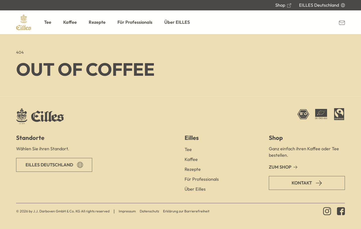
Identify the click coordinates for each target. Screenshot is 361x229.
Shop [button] (276, 137)
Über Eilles (195, 189)
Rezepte (193, 169)
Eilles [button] (192, 137)
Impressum (127, 211)
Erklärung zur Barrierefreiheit (186, 211)
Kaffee (191, 159)
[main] (180, 65)
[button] (47, 22)
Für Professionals (202, 179)
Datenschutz (149, 211)
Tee (188, 149)
